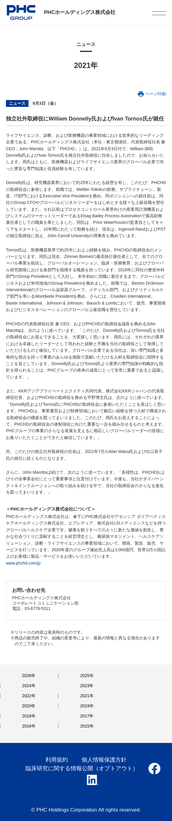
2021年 (86, 696)
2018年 (28, 716)
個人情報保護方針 (104, 760)
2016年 (28, 726)
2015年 (86, 726)
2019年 (86, 706)
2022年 (28, 696)
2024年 (28, 686)
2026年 (28, 675)
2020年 (28, 706)
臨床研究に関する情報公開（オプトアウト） (82, 768)
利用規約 (56, 760)
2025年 (86, 675)
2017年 (86, 716)
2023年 (86, 686)
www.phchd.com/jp (23, 563)
